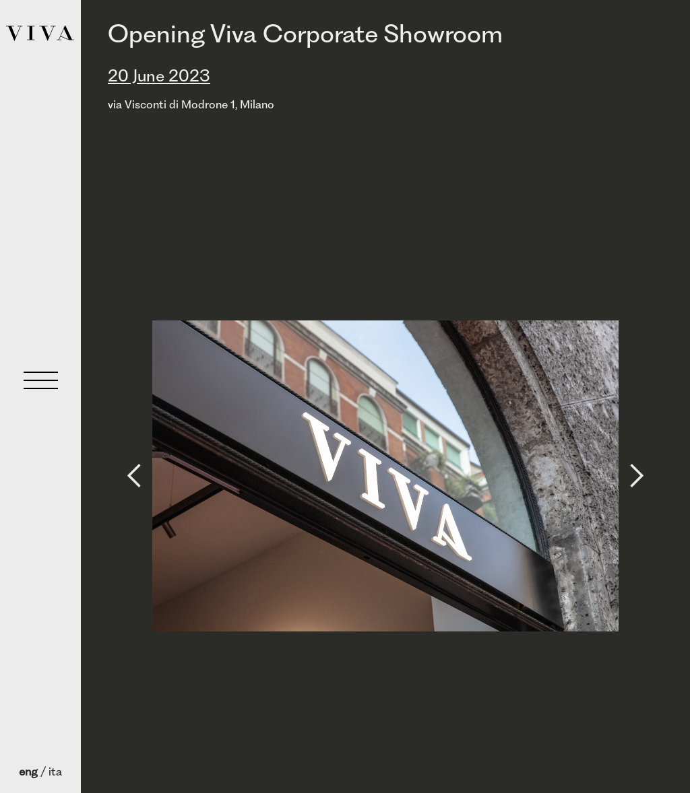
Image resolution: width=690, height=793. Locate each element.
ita (55, 771)
